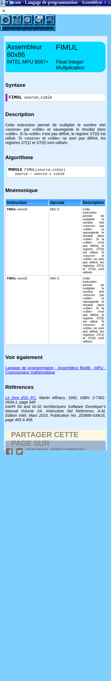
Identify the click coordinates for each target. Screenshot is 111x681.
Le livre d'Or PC (20, 400)
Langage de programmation (51, 2)
